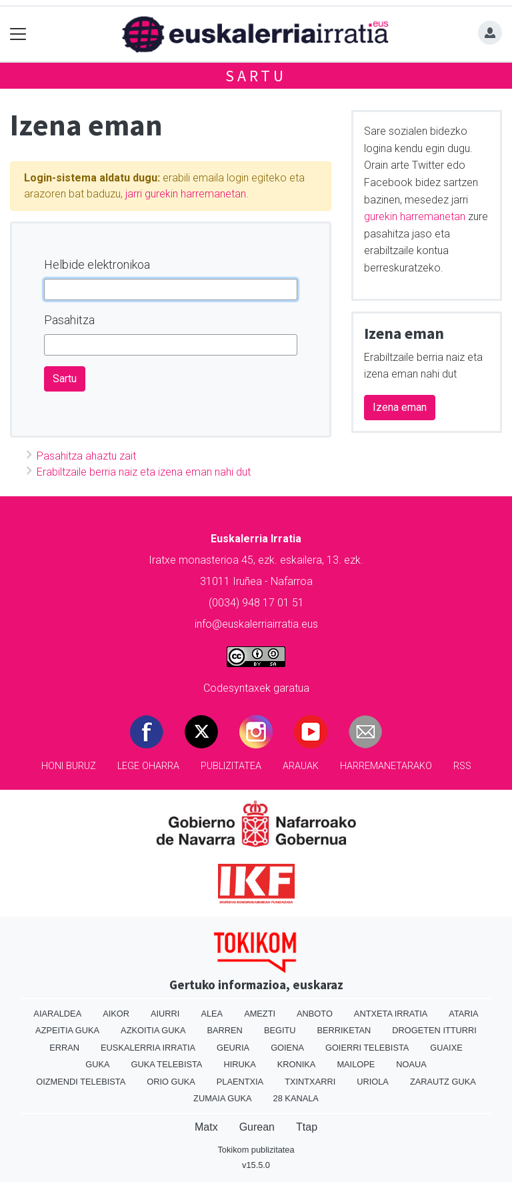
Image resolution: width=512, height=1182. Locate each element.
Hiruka (239, 1064)
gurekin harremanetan (414, 216)
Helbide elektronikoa (97, 264)
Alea (212, 1014)
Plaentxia (240, 1082)
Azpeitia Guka (67, 1030)
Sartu (256, 75)
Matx (206, 1127)
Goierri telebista (367, 1048)
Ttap (306, 1127)
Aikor (116, 1014)
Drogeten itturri (434, 1030)
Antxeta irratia (390, 1014)
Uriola (373, 1082)
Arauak (301, 766)
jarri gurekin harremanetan (185, 193)
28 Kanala (296, 1098)
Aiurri (165, 1014)
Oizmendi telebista (80, 1082)
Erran (64, 1048)
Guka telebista (166, 1064)
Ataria (463, 1014)
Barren (225, 1030)
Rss (462, 766)
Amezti (259, 1014)
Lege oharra (148, 766)
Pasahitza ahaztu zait (86, 456)
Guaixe (446, 1048)
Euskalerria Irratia (148, 1048)
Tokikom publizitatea (255, 1150)
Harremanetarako (386, 766)
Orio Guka (171, 1082)
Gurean (257, 1127)
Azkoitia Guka (153, 1030)
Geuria (233, 1048)
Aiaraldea (57, 1014)
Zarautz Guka (443, 1082)
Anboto (315, 1014)
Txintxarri (310, 1082)
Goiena (287, 1048)
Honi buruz (68, 766)
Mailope (356, 1064)
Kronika (296, 1064)
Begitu (280, 1030)
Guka (97, 1064)
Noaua (411, 1064)
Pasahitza (69, 320)
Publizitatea (231, 766)
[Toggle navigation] (18, 34)
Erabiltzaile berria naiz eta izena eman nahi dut (144, 472)
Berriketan (344, 1030)
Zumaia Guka (222, 1098)
